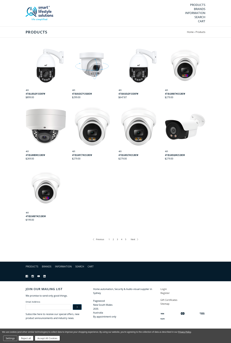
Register (165, 293)
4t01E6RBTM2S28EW (36, 216)
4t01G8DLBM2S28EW (175, 155)
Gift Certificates (168, 300)
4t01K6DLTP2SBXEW (82, 93)
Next (134, 239)
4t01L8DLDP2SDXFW (35, 93)
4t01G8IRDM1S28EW (35, 155)
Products (197, 5)
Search (199, 17)
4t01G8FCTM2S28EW (82, 155)
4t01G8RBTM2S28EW (175, 93)
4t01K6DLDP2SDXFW (128, 93)
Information (195, 13)
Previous (98, 239)
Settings (10, 338)
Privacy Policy (184, 331)
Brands (199, 9)
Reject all (26, 338)
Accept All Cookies (47, 338)
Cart (201, 21)
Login (163, 289)
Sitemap (164, 303)
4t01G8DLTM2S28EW (128, 155)
